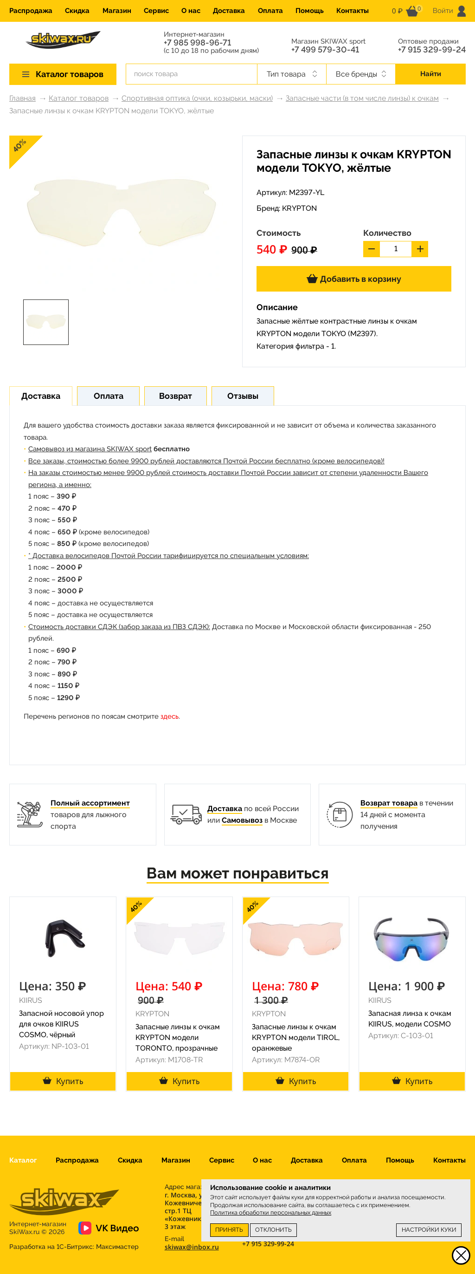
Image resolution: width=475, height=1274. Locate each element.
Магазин (117, 10)
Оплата (270, 10)
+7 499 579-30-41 (325, 49)
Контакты (352, 10)
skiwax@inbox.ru (192, 1246)
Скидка (77, 10)
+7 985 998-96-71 (197, 42)
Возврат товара (388, 803)
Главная (22, 98)
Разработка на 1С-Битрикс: (74, 1246)
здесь (169, 716)
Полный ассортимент (90, 803)
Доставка (229, 10)
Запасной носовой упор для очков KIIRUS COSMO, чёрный (61, 1024)
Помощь (309, 10)
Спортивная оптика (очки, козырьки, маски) (197, 98)
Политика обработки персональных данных (270, 1212)
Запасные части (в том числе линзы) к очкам (362, 98)
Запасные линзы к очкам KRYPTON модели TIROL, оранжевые (296, 1037)
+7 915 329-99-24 (432, 49)
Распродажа (30, 10)
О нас (190, 10)
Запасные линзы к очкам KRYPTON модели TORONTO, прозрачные (177, 1037)
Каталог (23, 1160)
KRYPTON (299, 208)
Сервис (156, 10)
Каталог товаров (79, 98)
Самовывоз (242, 820)
